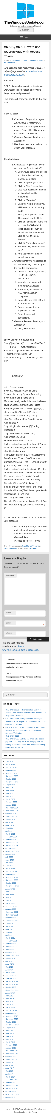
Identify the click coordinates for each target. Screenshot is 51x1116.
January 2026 (10, 770)
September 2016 (11, 1094)
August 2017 (10, 1062)
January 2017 (10, 1083)
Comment (10, 575)
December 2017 (11, 1051)
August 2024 (10, 819)
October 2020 (10, 953)
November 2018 (11, 1019)
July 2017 (9, 1065)
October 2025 (10, 779)
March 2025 (10, 799)
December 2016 (11, 1086)
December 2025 (11, 773)
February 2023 (11, 871)
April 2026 (9, 761)
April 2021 (9, 935)
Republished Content (30, 546)
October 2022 (10, 883)
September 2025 (11, 782)
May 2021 (9, 932)
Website (9, 633)
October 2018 (10, 1022)
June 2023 (9, 860)
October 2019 (10, 987)
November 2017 (11, 1054)
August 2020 (10, 958)
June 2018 (9, 1033)
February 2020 (11, 976)
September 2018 (11, 1025)
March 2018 (10, 1042)
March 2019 (10, 1007)
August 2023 (10, 854)
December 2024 (11, 808)
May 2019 (9, 1002)
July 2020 (9, 961)
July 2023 (9, 857)
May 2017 (9, 1071)
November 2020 (11, 950)
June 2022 (9, 895)
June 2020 (9, 964)
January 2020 (10, 978)
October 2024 (10, 814)
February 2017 (11, 1080)
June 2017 (9, 1068)
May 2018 (9, 1036)
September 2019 (11, 990)
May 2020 (9, 967)
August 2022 (10, 889)
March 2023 (10, 869)
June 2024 (9, 825)
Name (8, 613)
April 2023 (9, 866)
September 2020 (11, 955)
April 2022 (9, 900)
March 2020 (10, 973)
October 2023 (10, 848)
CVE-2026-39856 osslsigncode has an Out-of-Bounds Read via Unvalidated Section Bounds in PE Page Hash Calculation (25, 713)
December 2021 (11, 912)
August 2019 (10, 993)
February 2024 (11, 837)
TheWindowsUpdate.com (25, 22)
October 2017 (10, 1057)
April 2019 (9, 1004)
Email (8, 623)
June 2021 (9, 929)
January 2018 (10, 1048)
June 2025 (9, 790)
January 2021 (10, 944)
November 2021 (11, 915)
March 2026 (10, 765)
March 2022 (10, 903)
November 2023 (11, 845)
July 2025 (9, 788)
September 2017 (11, 1059)
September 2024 (11, 816)
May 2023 (9, 863)
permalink (33, 548)
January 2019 (10, 1013)
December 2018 (11, 1016)
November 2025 (11, 776)
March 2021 (10, 938)
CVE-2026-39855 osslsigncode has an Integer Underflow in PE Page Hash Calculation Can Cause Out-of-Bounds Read (25, 721)
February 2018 (11, 1045)
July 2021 (9, 926)
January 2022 (10, 909)
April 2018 (9, 1039)
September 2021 (11, 921)
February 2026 (11, 767)
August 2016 (10, 1097)
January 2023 (10, 874)
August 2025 (10, 785)
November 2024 (11, 811)
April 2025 (9, 796)
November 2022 (11, 880)
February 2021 (11, 941)
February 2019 (11, 1010)
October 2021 (10, 918)
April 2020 (9, 970)
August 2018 (10, 1028)
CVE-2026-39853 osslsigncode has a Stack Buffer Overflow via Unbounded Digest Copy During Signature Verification (25, 730)
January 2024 (10, 840)
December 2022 (11, 877)
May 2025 (9, 793)
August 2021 (10, 924)
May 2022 (9, 898)
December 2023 (11, 843)
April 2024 (9, 831)
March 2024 (10, 834)
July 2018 (9, 1031)
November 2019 (11, 984)
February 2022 (11, 906)
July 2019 (9, 996)
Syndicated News (36, 60)
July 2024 (9, 822)
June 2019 (9, 999)
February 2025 (11, 802)
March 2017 (10, 1077)
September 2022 (11, 886)
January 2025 (10, 805)
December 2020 (11, 947)
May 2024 (9, 828)
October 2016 (10, 1091)
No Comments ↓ (10, 63)
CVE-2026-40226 (12, 736)
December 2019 (11, 981)
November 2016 (11, 1088)
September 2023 (11, 851)
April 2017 (9, 1074)
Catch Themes (32, 1112)
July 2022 (9, 892)
